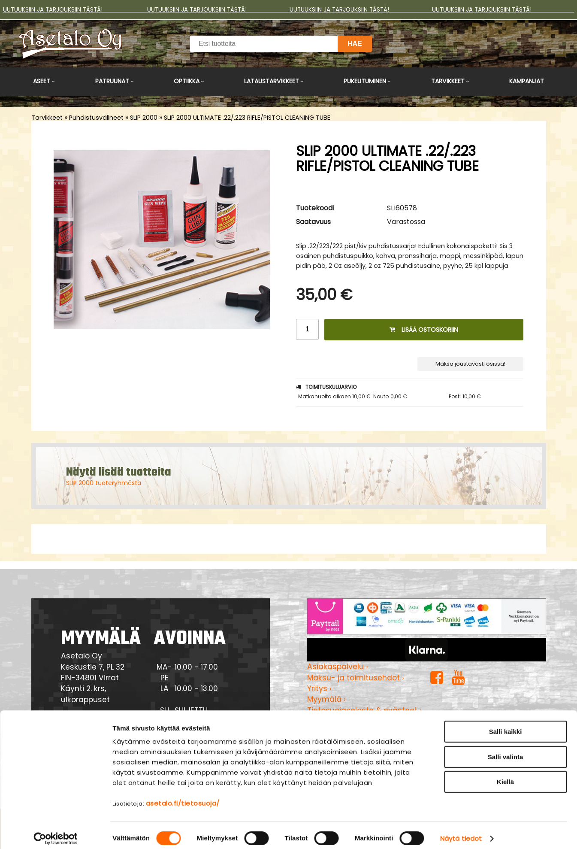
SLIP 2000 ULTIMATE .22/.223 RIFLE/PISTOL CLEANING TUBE (247, 117)
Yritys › (319, 688)
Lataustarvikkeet (271, 81)
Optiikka (186, 81)
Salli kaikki (505, 725)
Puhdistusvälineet (96, 117)
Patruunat (112, 81)
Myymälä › (326, 699)
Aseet (41, 81)
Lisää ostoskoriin (424, 329)
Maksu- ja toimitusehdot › (355, 678)
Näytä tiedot (461, 832)
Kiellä (505, 775)
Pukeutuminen (365, 81)
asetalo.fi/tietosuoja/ (183, 796)
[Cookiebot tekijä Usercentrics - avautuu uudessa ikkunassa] (55, 832)
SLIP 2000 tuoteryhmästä (103, 483)
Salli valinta (505, 750)
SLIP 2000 (143, 117)
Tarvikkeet (448, 81)
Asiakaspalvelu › (337, 666)
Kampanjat (526, 81)
